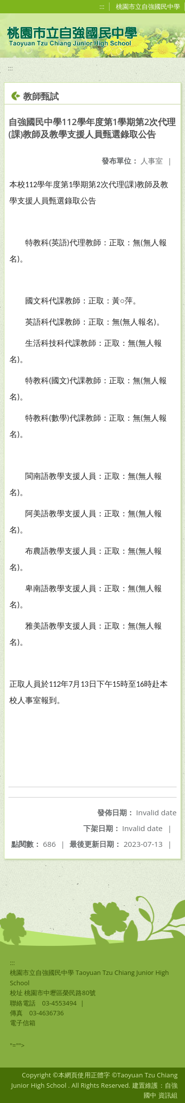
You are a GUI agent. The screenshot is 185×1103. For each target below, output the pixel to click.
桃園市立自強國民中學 (148, 6)
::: (102, 6)
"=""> (17, 1045)
